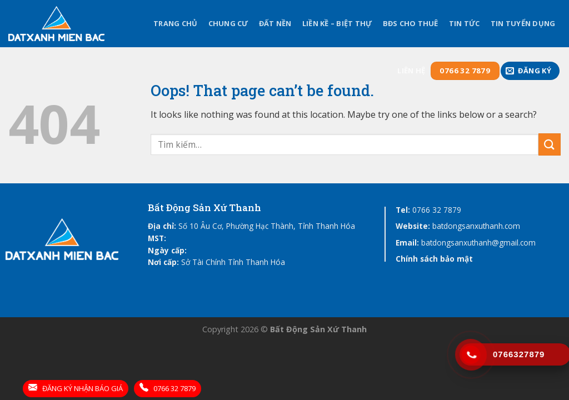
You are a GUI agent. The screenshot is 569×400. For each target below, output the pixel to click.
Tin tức (464, 23)
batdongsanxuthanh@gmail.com (478, 242)
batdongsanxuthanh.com (476, 226)
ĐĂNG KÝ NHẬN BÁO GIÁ (75, 388)
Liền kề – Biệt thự (337, 23)
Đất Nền (275, 23)
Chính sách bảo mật (434, 258)
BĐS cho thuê (410, 23)
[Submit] (549, 144)
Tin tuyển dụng (523, 23)
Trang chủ (175, 23)
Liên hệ (411, 71)
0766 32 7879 (436, 209)
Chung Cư (228, 23)
